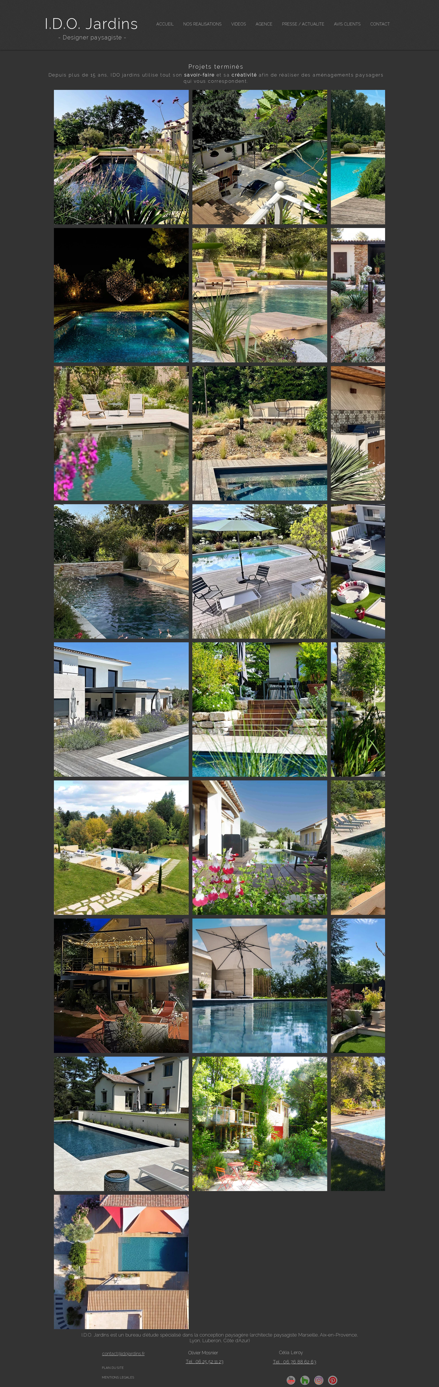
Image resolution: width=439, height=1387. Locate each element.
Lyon (195, 1340)
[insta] (319, 1380)
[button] (202, 24)
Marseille (308, 1335)
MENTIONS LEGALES (118, 1377)
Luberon (211, 1340)
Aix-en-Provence (338, 1335)
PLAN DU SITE (113, 1368)
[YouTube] (291, 1380)
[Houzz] (305, 1380)
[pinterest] (332, 1380)
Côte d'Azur (236, 1340)
